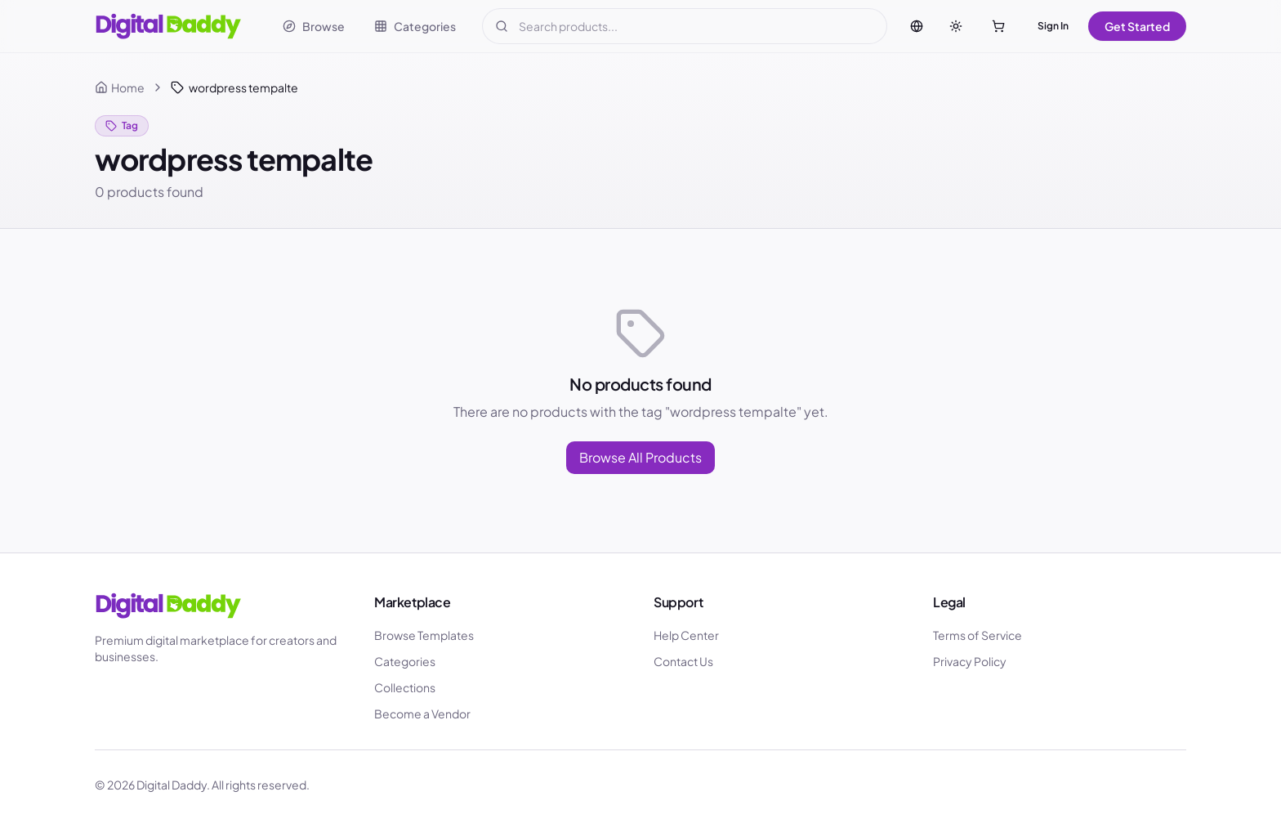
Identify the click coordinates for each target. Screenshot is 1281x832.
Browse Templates (424, 635)
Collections (404, 687)
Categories (404, 661)
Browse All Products (640, 457)
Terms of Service (977, 635)
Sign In (1053, 26)
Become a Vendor (422, 713)
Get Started (1137, 26)
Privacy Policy (969, 661)
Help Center (686, 635)
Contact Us (683, 661)
